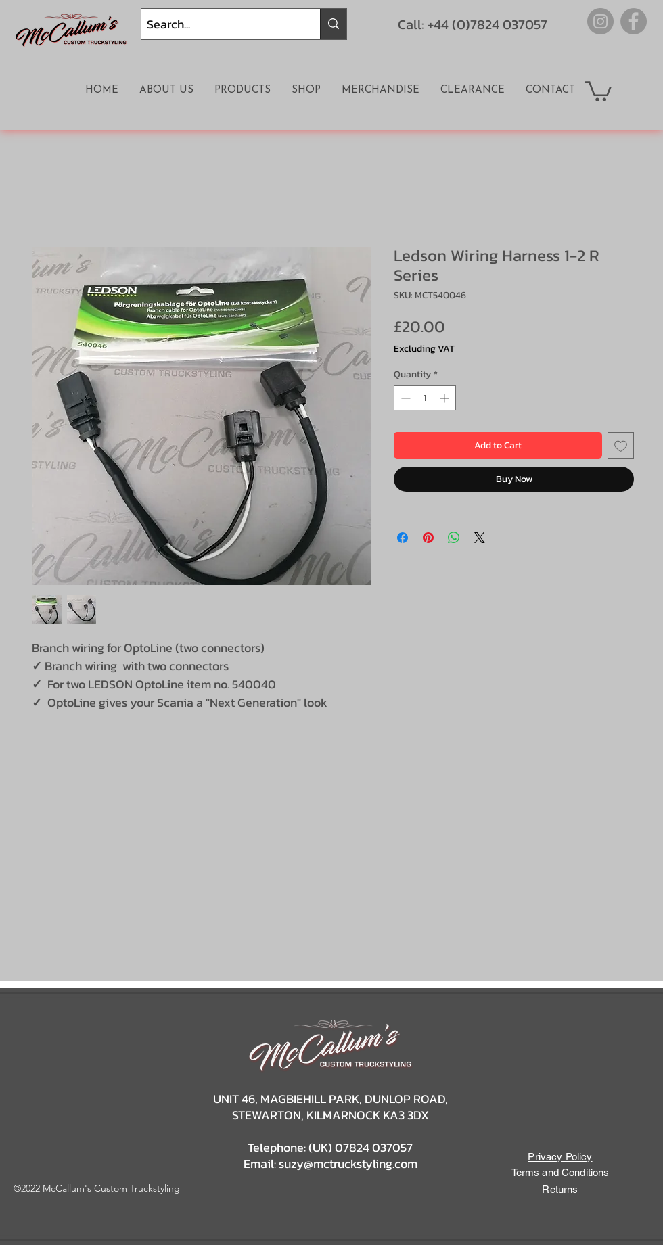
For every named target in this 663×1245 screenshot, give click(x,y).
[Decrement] (404, 398)
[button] (598, 90)
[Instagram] (600, 21)
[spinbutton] (425, 398)
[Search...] (219, 24)
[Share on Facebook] (402, 538)
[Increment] (445, 398)
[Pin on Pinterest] (428, 538)
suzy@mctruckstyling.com (348, 1163)
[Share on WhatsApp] (454, 538)
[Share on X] (480, 538)
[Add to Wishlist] (621, 445)
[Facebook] (633, 21)
